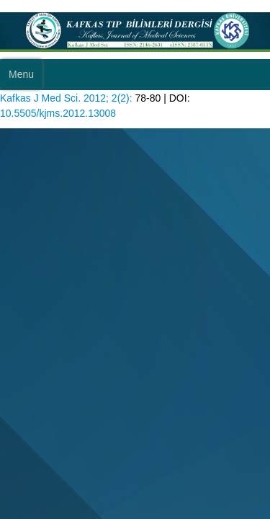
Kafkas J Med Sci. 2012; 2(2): (66, 98)
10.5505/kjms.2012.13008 (58, 113)
